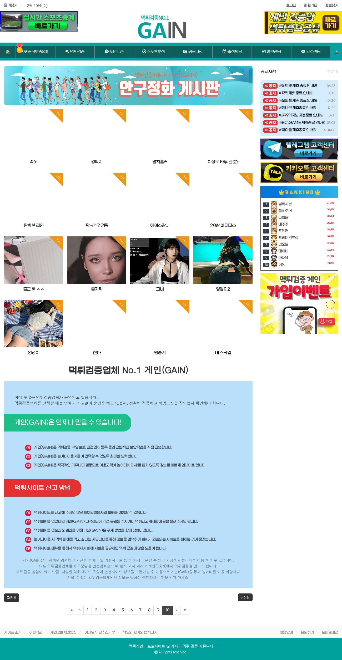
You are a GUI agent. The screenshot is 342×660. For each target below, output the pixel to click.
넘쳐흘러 (160, 161)
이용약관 (35, 632)
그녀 (160, 289)
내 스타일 (223, 352)
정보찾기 (331, 5)
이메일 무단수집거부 (99, 632)
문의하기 (307, 632)
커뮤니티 (192, 51)
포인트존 (114, 51)
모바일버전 (330, 632)
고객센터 (310, 51)
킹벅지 (97, 161)
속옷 (33, 161)
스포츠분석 (153, 51)
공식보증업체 (35, 51)
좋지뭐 (97, 289)
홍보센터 (271, 51)
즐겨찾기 (10, 5)
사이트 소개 (12, 632)
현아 (96, 352)
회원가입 (310, 5)
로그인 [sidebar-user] (291, 5)
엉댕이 (33, 352)
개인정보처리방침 (63, 632)
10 (168, 610)
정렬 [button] (245, 597)
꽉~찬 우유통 (97, 225)
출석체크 (232, 51)
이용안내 (286, 632)
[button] (11, 597)
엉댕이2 (223, 289)
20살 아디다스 (223, 225)
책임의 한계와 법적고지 (140, 632)
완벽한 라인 (34, 225)
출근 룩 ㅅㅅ (33, 289)
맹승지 (160, 352)
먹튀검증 (74, 51)
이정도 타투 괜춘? (223, 161)
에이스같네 (159, 225)
